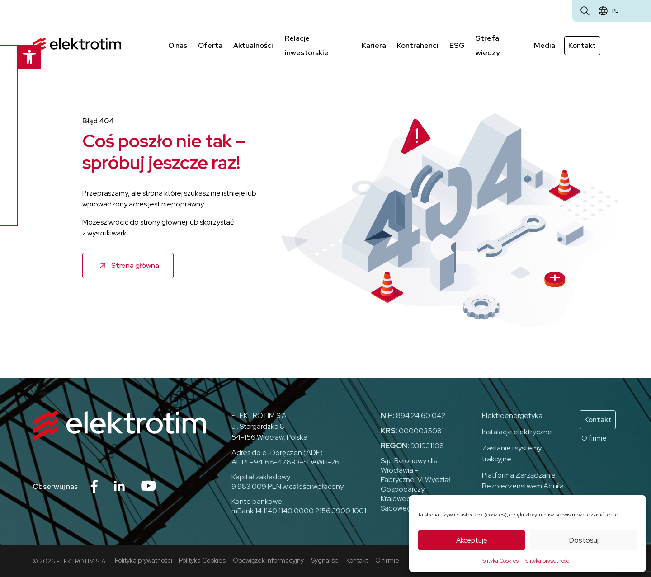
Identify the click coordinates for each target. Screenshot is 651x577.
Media (545, 45)
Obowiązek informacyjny (268, 559)
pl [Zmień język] (615, 10)
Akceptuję (471, 540)
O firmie (594, 437)
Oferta (210, 45)
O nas (177, 45)
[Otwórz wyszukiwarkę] (585, 10)
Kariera (374, 45)
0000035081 (421, 430)
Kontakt (582, 45)
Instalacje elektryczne (517, 431)
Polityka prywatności (547, 560)
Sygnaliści (325, 559)
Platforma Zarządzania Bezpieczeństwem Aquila (523, 480)
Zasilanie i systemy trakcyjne (512, 453)
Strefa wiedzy (488, 45)
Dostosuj (584, 540)
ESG (457, 45)
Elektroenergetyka (512, 415)
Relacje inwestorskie (306, 45)
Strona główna (135, 264)
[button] (12, 57)
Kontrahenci (418, 45)
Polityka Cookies (499, 560)
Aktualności (253, 45)
